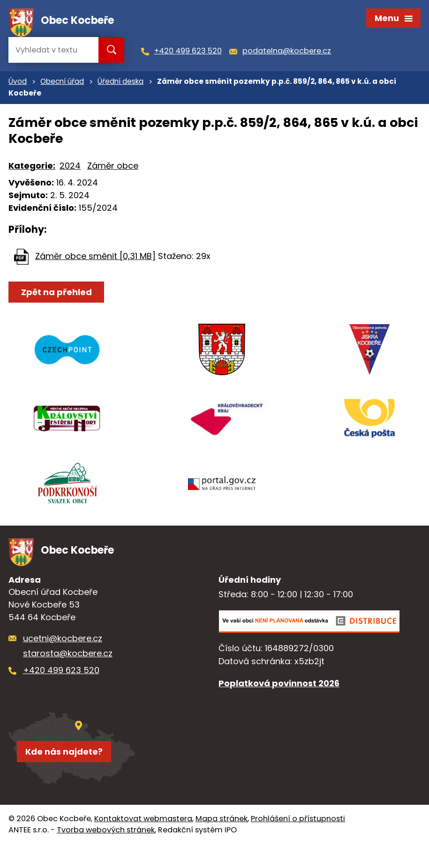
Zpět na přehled (56, 293)
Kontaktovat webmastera (143, 820)
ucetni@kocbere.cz (62, 640)
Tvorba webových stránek (106, 831)
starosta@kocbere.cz (68, 655)
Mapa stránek (222, 820)
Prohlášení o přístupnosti (298, 820)
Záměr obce (112, 166)
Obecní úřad (62, 83)
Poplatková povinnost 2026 (278, 685)
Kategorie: (31, 166)
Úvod (17, 83)
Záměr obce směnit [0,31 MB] (95, 257)
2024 (70, 166)
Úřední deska (120, 83)
